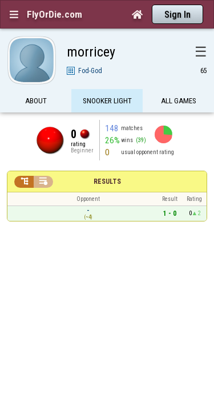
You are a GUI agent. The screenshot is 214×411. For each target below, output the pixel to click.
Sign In (177, 14)
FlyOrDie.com (54, 14)
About (36, 81)
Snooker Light (107, 81)
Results (107, 162)
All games (178, 81)
